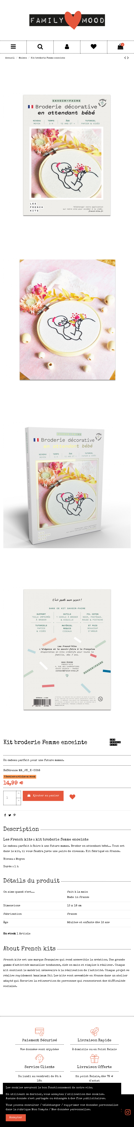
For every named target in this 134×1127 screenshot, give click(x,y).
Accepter (15, 1117)
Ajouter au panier (43, 795)
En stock (9, 933)
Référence (10, 770)
